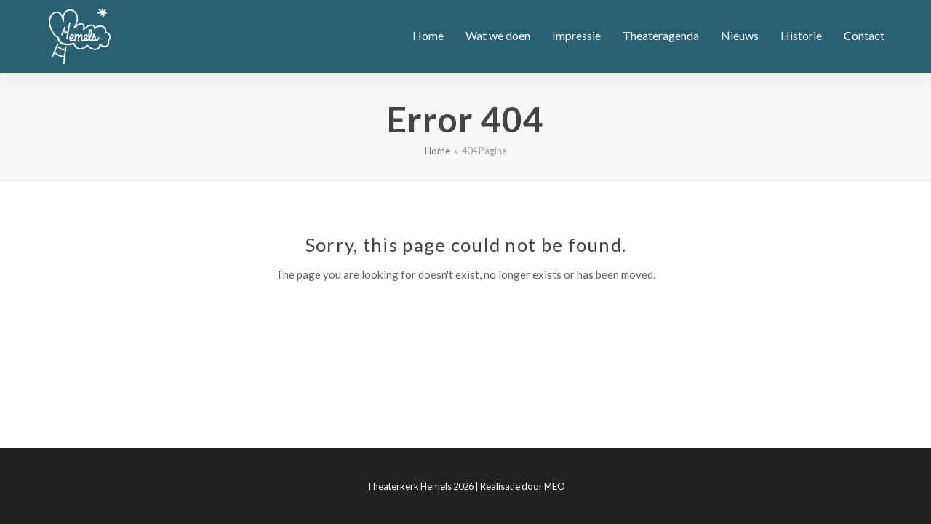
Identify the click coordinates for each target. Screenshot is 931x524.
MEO (554, 486)
